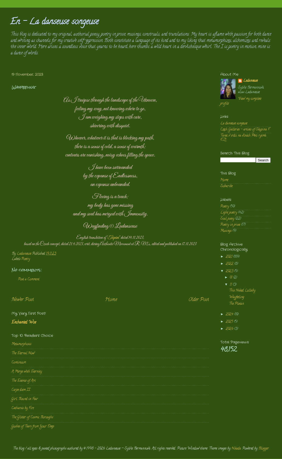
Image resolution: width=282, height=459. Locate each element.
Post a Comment (28, 279)
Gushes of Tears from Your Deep (32, 426)
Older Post (198, 300)
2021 (229, 257)
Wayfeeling (236, 297)
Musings (225, 231)
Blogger (263, 448)
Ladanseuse (250, 81)
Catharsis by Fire (22, 408)
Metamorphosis (21, 344)
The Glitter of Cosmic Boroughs (32, 417)
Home (111, 300)
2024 (230, 314)
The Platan (236, 304)
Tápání (113, 238)
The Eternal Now (23, 353)
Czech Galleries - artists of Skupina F (245, 129)
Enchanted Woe (23, 323)
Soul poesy (227, 218)
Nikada (236, 448)
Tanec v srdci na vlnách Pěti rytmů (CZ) (243, 138)
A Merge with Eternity (26, 371)
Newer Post (22, 300)
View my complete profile (240, 101)
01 (231, 277)
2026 (230, 329)
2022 (230, 264)
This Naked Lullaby (242, 290)
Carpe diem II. (21, 390)
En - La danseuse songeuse (54, 22)
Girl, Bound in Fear (24, 399)
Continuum (18, 362)
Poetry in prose (230, 225)
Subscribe (226, 186)
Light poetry (228, 212)
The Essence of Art (23, 381)
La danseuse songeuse (233, 123)
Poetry (25, 259)
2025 (230, 322)
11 (231, 285)
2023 (230, 271)
